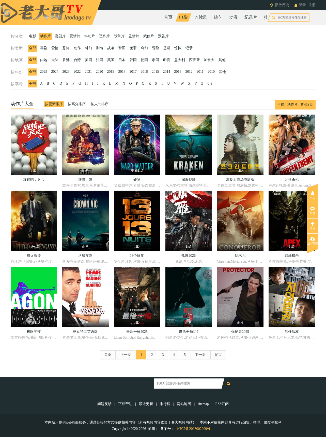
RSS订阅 (222, 404)
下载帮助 (125, 404)
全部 (32, 48)
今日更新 (292, 17)
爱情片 (75, 36)
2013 (177, 72)
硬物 (137, 179)
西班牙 (194, 60)
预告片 (163, 36)
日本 (122, 60)
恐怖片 (104, 36)
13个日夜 (137, 256)
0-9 (209, 83)
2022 (77, 72)
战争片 (119, 36)
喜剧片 (60, 36)
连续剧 (200, 17)
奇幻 (144, 48)
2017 (133, 72)
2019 (110, 72)
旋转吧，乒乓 (33, 179)
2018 (122, 72)
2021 (88, 72)
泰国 (155, 60)
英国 (110, 60)
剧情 (99, 48)
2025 (43, 72)
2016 (144, 72)
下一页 (200, 355)
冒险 (155, 48)
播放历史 (282, 5)
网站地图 (184, 404)
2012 (189, 72)
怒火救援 (34, 256)
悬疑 (166, 48)
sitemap (203, 404)
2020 (99, 72)
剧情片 (134, 36)
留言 (312, 210)
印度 (166, 60)
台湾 (77, 60)
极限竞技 (34, 332)
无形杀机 (292, 179)
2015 (155, 72)
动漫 (233, 17)
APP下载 (312, 241)
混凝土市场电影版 (240, 179)
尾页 (218, 355)
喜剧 (43, 48)
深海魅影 (188, 179)
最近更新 (146, 404)
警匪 (122, 48)
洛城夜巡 (85, 256)
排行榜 (270, 17)
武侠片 (148, 36)
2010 (211, 72)
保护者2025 (240, 332)
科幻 (88, 48)
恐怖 (66, 48)
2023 (66, 72)
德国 (144, 60)
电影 (183, 17)
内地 (43, 60)
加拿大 (209, 60)
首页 (168, 17)
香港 (66, 60)
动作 (77, 48)
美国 (88, 60)
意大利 (179, 60)
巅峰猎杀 (292, 256)
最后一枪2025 (137, 332)
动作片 (45, 36)
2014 (166, 72)
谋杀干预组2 (188, 332)
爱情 (54, 48)
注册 (312, 5)
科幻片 (89, 36)
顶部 (312, 226)
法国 (99, 60)
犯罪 (133, 48)
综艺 (218, 17)
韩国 (133, 60)
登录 (302, 5)
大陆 (54, 60)
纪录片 (250, 17)
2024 (54, 72)
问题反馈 (105, 404)
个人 (312, 195)
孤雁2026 (188, 256)
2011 (200, 72)
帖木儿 (240, 256)
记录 (189, 48)
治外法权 (292, 332)
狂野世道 (85, 179)
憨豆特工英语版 (85, 332)
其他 (222, 60)
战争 (110, 48)
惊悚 (177, 48)
